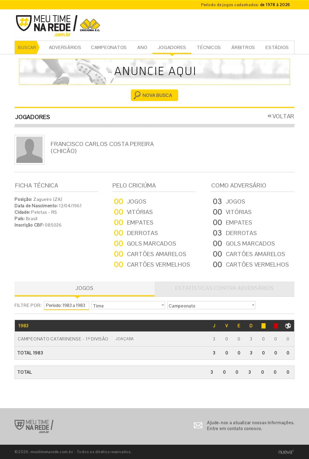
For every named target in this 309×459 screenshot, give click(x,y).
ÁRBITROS (243, 47)
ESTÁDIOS (277, 47)
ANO (142, 47)
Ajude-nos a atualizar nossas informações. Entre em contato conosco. (250, 425)
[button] (128, 305)
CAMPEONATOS (109, 47)
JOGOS (85, 288)
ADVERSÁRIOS (65, 47)
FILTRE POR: (28, 305)
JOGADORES (172, 47)
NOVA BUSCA (157, 95)
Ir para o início (34, 426)
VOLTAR (284, 116)
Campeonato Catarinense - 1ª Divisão (63, 339)
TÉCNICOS (209, 47)
